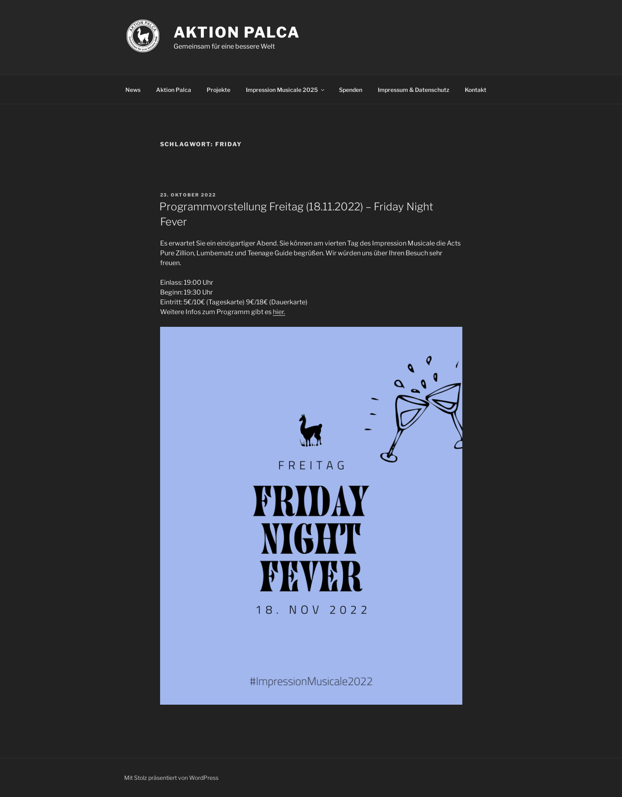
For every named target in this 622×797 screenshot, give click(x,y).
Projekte (218, 89)
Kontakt (475, 89)
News (132, 89)
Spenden (350, 89)
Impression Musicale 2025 (285, 89)
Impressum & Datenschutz (413, 89)
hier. (279, 312)
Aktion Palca (237, 32)
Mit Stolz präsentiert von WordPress (171, 777)
